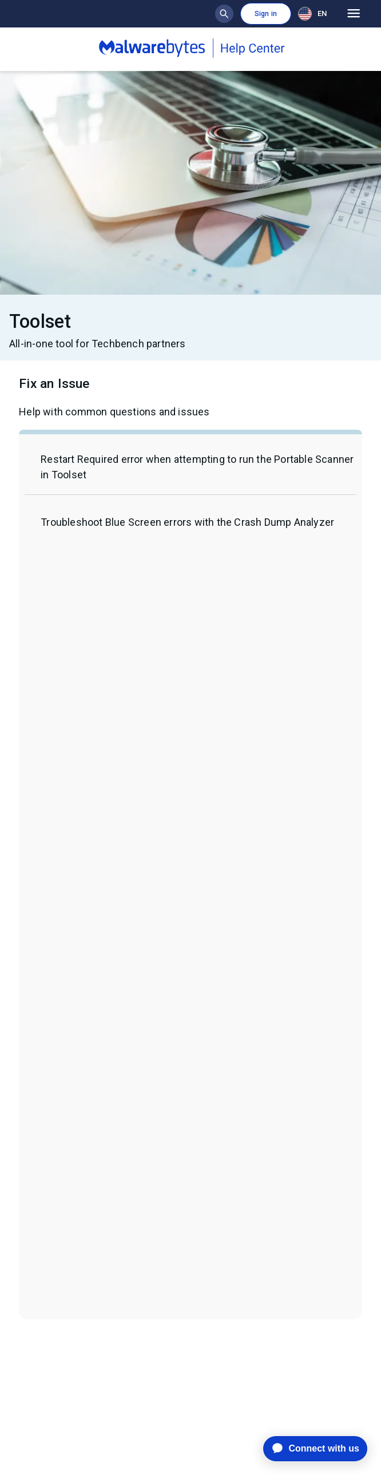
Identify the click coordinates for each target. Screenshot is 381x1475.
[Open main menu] (354, 14)
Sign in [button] (266, 14)
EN (312, 14)
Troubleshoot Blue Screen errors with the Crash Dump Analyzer (187, 522)
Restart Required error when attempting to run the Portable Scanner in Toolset (197, 467)
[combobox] (314, 13)
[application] (306, 1448)
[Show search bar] (224, 14)
